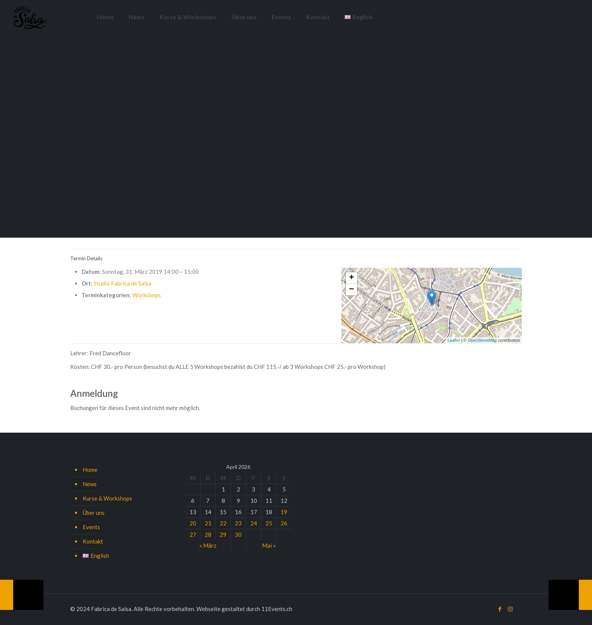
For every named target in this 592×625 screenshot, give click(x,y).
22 (223, 523)
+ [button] (351, 278)
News (90, 484)
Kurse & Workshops (107, 498)
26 (284, 523)
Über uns (94, 512)
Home (90, 469)
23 (238, 523)
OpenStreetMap (482, 340)
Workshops (146, 295)
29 (223, 534)
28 (208, 534)
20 (193, 523)
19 (284, 511)
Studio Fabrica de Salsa (122, 283)
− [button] (351, 289)
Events (91, 527)
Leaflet (453, 340)
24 (253, 523)
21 (208, 523)
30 (238, 534)
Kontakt (93, 541)
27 (193, 534)
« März (207, 545)
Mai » (269, 545)
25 (268, 523)
